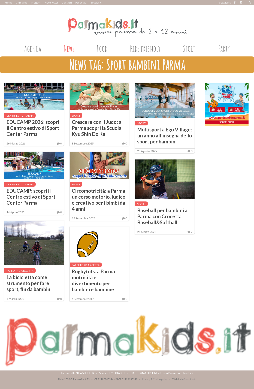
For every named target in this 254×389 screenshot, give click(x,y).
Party (224, 48)
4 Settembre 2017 (83, 298)
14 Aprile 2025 (16, 212)
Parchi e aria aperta (86, 265)
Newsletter (51, 2)
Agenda (32, 48)
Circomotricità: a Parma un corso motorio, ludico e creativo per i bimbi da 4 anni (98, 200)
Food (102, 48)
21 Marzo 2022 (146, 231)
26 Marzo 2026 (16, 143)
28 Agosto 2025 (147, 151)
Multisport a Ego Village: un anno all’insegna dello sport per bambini (164, 135)
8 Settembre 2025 (83, 143)
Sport (189, 48)
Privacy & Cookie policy (155, 379)
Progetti (36, 2)
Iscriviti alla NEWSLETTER (77, 373)
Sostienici (96, 2)
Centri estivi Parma (20, 115)
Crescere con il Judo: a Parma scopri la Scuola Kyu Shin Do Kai (97, 128)
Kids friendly (145, 48)
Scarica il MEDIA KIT (112, 373)
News (69, 48)
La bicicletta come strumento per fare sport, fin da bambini (29, 283)
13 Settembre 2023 (83, 218)
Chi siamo (22, 2)
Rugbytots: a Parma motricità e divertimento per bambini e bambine (93, 280)
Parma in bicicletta (20, 270)
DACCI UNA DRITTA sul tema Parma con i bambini (162, 373)
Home (8, 2)
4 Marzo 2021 (15, 298)
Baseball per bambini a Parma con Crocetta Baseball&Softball (162, 216)
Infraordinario (188, 379)
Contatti (67, 2)
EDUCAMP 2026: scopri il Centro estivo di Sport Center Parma (33, 128)
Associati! (81, 2)
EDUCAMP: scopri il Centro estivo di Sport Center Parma (31, 197)
